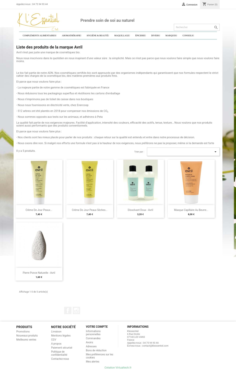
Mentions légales (61, 335)
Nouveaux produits (27, 335)
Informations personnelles (93, 333)
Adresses (91, 346)
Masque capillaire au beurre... (191, 210)
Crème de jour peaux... (39, 210)
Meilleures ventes (26, 339)
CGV (53, 339)
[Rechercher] (197, 27)
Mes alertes (92, 361)
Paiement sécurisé (61, 347)
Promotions (23, 331)
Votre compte (97, 326)
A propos (56, 343)
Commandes (93, 338)
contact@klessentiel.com (155, 345)
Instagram (76, 310)
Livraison (56, 331)
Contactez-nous (60, 358)
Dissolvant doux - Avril (140, 210)
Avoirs (89, 342)
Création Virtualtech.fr (118, 367)
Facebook (67, 310)
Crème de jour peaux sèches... (89, 210)
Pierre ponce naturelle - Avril (39, 272)
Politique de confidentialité (59, 353)
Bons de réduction (96, 350)
